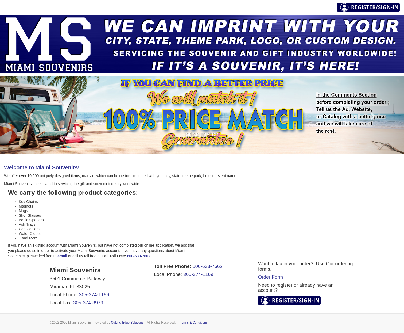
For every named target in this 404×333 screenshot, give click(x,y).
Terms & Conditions (194, 322)
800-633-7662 (208, 266)
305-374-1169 (94, 294)
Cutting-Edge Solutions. (128, 322)
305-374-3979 (88, 302)
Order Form (270, 277)
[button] (30, 115)
